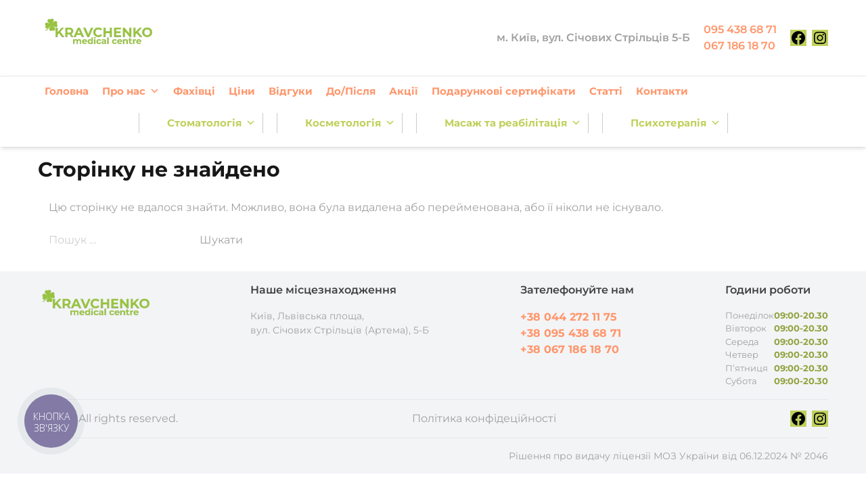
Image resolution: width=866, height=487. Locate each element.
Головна (67, 91)
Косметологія (350, 123)
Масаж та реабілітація (513, 123)
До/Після (350, 91)
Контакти (662, 91)
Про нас (131, 91)
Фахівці (194, 91)
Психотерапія (676, 123)
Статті (605, 91)
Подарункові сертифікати (504, 91)
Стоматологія (211, 123)
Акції (403, 91)
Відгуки (291, 91)
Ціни (242, 91)
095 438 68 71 (740, 29)
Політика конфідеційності (484, 418)
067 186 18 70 (739, 45)
